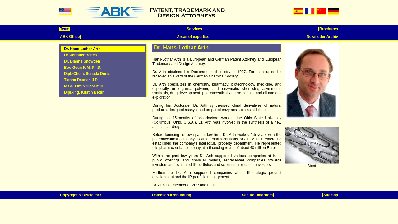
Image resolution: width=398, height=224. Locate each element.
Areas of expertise (193, 37)
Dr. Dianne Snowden (82, 61)
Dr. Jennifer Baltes (80, 55)
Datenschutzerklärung (171, 195)
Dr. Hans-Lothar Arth (82, 49)
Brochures (328, 29)
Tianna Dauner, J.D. (81, 80)
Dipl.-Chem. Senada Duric (87, 74)
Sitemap (330, 195)
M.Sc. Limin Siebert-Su (84, 86)
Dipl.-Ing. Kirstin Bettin (84, 92)
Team (64, 29)
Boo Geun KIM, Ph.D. (82, 67)
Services (194, 29)
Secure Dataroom (257, 195)
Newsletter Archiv (322, 37)
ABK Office (70, 37)
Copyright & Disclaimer (80, 195)
